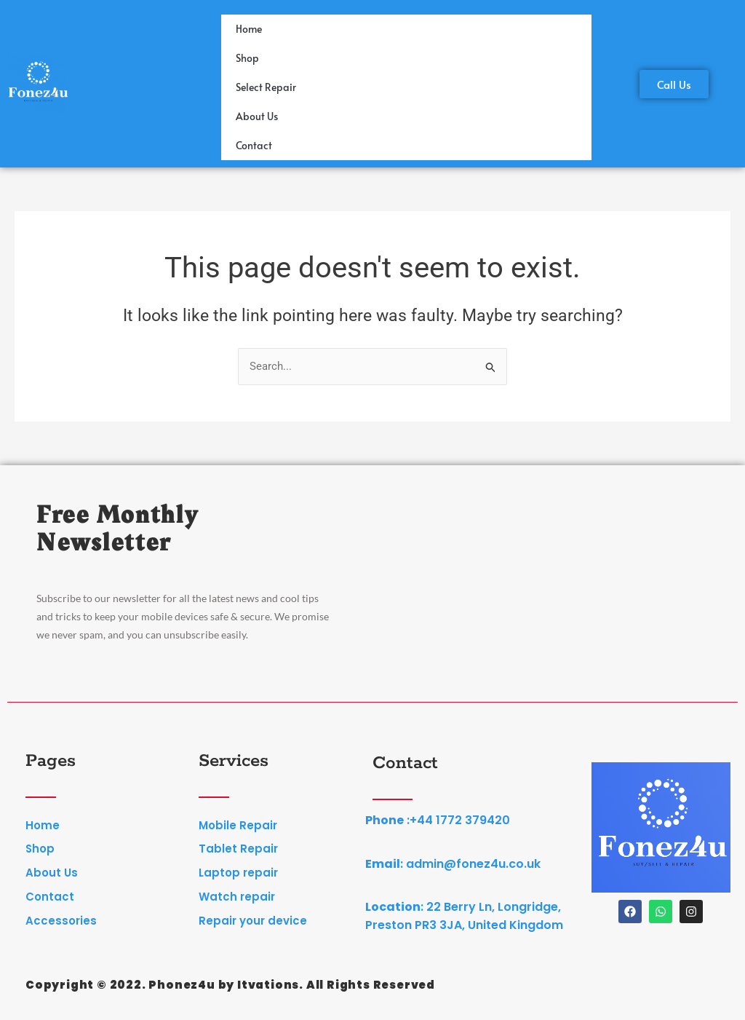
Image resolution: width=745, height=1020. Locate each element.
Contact (254, 145)
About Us (257, 116)
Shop (247, 58)
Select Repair (266, 87)
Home (249, 29)
